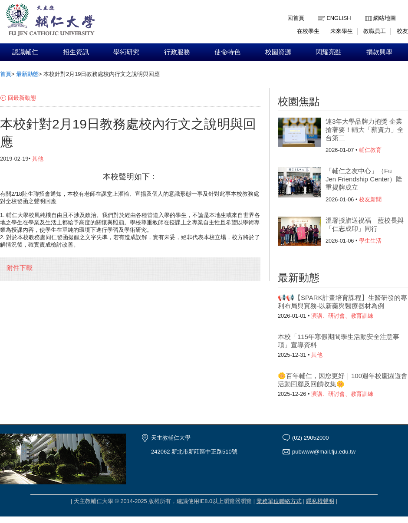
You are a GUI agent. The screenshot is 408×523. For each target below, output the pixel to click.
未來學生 (341, 31)
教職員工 (374, 31)
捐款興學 (379, 52)
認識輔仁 (25, 52)
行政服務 (177, 52)
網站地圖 (384, 18)
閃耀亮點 (329, 52)
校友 (402, 31)
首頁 (5, 74)
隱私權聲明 (320, 501)
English (338, 18)
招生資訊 (76, 52)
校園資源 (278, 52)
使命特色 (227, 52)
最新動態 (27, 74)
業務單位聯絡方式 (279, 501)
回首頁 (295, 18)
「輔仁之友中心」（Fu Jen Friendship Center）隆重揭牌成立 (364, 179)
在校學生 (308, 31)
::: (367, 11)
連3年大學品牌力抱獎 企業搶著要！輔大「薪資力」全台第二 (365, 129)
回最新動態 (22, 98)
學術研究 (126, 52)
